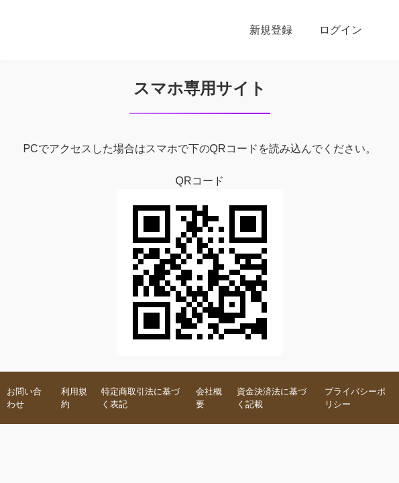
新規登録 (270, 30)
